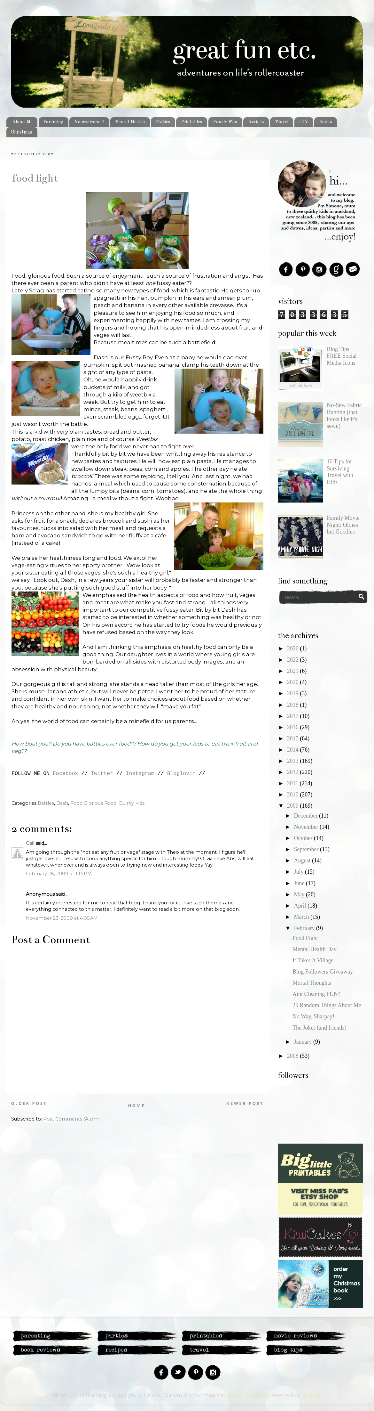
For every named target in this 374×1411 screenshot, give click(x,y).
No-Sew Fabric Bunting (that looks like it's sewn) (344, 415)
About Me (22, 122)
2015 (293, 738)
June (300, 883)
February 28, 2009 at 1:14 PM (59, 874)
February (305, 928)
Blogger (311, 1395)
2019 (293, 693)
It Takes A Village (312, 960)
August (303, 860)
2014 (293, 749)
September (307, 849)
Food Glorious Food (93, 803)
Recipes (256, 122)
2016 (293, 727)
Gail (30, 843)
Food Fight (35, 178)
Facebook (65, 774)
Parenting (53, 122)
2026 (293, 648)
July (299, 872)
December (306, 815)
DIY (303, 122)
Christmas (21, 132)
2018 (293, 705)
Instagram (140, 774)
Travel (281, 122)
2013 (293, 761)
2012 (293, 772)
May (300, 894)
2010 (293, 794)
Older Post (29, 1103)
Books (325, 122)
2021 (293, 671)
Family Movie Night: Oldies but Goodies (343, 525)
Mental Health (130, 122)
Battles (46, 803)
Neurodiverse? (89, 122)
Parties (163, 122)
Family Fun (225, 122)
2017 (293, 716)
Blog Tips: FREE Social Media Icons (342, 356)
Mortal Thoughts (311, 983)
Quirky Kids (131, 803)
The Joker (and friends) (319, 1027)
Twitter (102, 774)
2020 (293, 682)
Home (136, 1105)
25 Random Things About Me (326, 1005)
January (303, 1042)
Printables (191, 122)
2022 (293, 660)
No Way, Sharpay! (313, 1016)
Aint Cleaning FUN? (316, 994)
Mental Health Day (314, 949)
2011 (293, 783)
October (304, 838)
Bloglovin (181, 774)
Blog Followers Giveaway (322, 971)
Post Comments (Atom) (71, 1119)
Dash (62, 803)
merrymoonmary (248, 1395)
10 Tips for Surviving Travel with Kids (340, 471)
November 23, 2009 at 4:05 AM (62, 918)
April (301, 905)
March (302, 917)
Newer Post (245, 1103)
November (306, 827)
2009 (293, 806)
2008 (293, 1056)
